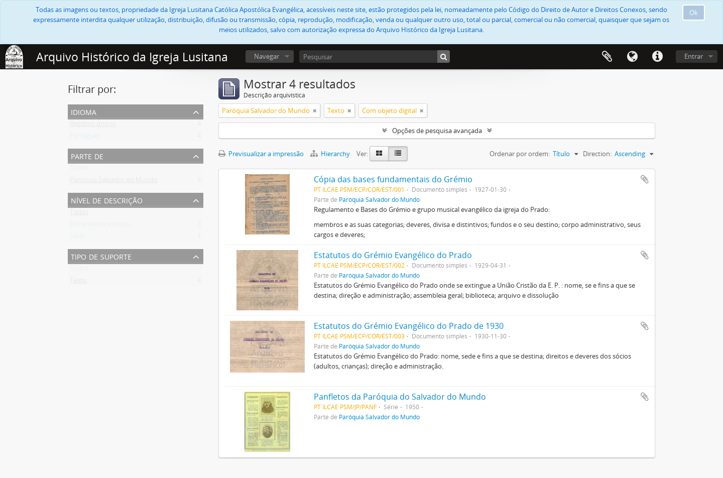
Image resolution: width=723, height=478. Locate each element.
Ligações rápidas (657, 56)
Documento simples (100, 225)
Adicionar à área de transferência (645, 179)
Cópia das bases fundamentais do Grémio (393, 179)
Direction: (597, 153)
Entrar (693, 56)
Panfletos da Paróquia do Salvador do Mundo (400, 396)
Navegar (266, 56)
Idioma (632, 56)
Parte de (87, 155)
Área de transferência (607, 56)
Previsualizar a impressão (261, 153)
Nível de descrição (107, 199)
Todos (79, 169)
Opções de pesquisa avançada (437, 130)
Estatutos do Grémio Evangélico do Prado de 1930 (409, 325)
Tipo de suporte (101, 256)
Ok (693, 12)
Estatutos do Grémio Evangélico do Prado (393, 255)
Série (77, 238)
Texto (78, 282)
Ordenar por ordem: (520, 153)
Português (85, 137)
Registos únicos (93, 125)
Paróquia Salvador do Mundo (114, 181)
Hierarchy (330, 153)
